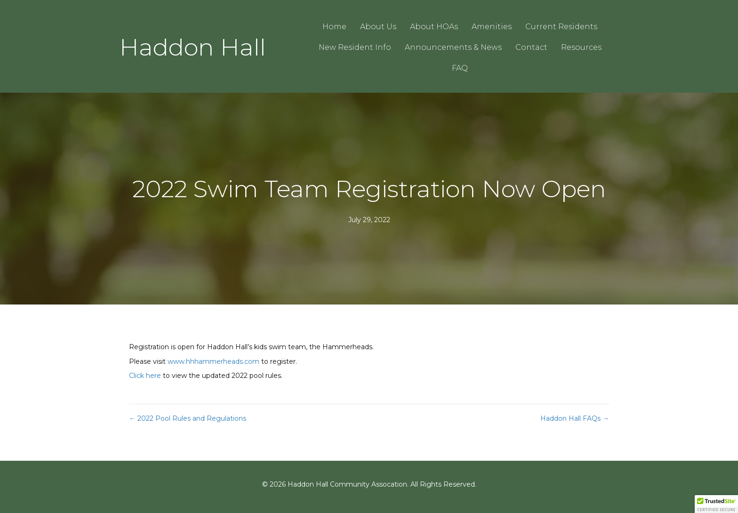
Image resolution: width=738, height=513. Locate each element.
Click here (145, 375)
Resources (581, 47)
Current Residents (561, 26)
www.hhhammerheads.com (213, 361)
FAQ (460, 68)
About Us (378, 26)
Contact (531, 47)
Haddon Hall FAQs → (574, 418)
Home (334, 26)
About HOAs (434, 26)
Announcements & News (453, 47)
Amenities (492, 26)
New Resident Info (355, 47)
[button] (716, 504)
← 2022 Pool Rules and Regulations (187, 418)
